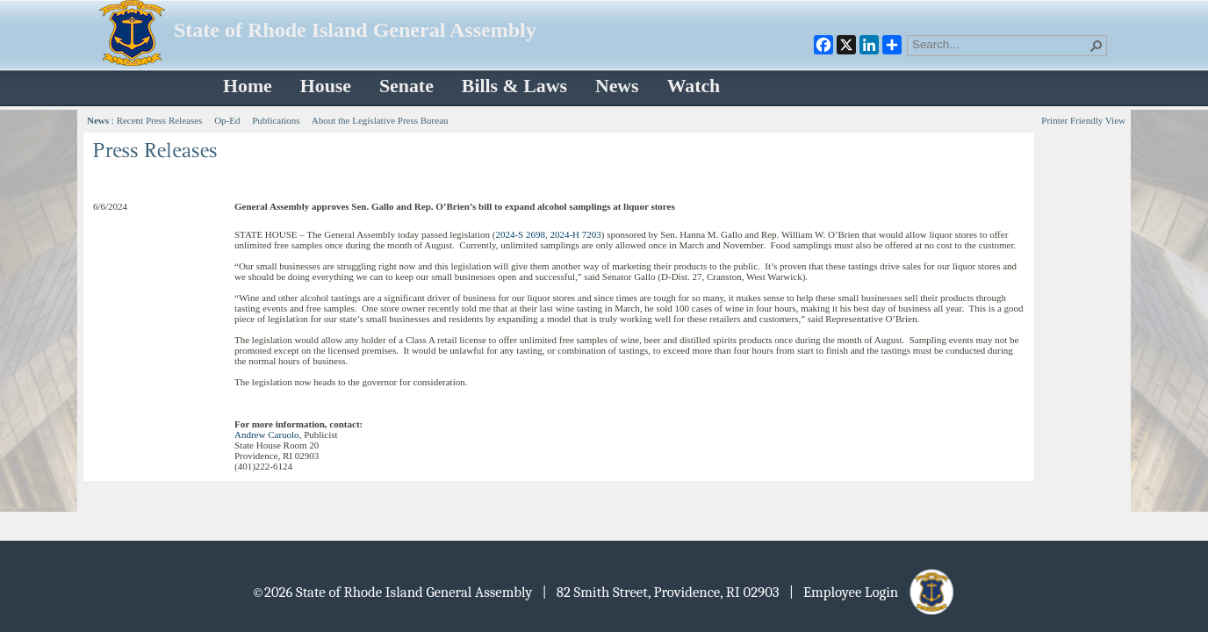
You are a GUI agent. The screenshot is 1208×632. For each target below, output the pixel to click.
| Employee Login (873, 592)
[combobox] (1000, 44)
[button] (1096, 45)
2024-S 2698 (520, 234)
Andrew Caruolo (266, 434)
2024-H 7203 (575, 234)
